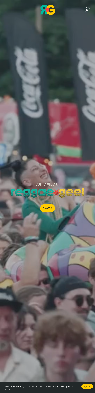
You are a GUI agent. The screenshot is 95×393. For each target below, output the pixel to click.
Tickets (47, 208)
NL (87, 9)
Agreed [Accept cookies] (87, 386)
